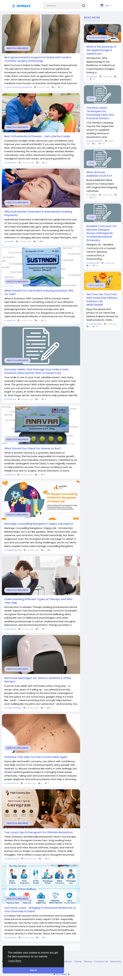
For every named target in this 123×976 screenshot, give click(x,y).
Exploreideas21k (96, 141)
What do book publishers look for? (99, 174)
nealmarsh (12, 162)
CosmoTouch (13, 783)
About (68, 961)
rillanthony (11, 629)
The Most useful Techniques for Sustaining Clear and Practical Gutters (100, 113)
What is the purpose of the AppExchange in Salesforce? (101, 50)
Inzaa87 (10, 241)
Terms (78, 961)
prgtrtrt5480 (94, 263)
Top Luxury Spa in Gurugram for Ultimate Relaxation (38, 832)
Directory (115, 961)
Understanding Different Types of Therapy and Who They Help (38, 601)
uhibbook (93, 195)
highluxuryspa (13, 858)
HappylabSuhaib (14, 550)
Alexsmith (11, 320)
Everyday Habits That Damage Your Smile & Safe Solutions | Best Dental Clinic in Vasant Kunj (36, 371)
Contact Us (101, 961)
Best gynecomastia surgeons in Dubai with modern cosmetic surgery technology (37, 59)
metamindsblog (14, 708)
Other (91, 99)
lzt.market (62, 974)
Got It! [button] (33, 970)
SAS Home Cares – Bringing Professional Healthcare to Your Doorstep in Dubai (40, 909)
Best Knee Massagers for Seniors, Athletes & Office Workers (37, 679)
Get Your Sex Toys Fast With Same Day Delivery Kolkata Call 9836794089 (102, 300)
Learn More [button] (14, 960)
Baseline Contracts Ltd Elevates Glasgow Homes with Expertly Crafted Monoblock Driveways (101, 233)
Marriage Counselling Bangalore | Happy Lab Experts (38, 524)
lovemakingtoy (95, 324)
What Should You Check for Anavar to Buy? (32, 448)
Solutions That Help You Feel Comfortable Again (35, 757)
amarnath (11, 399)
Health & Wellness (17, 48)
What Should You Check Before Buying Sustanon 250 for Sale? (38, 292)
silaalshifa (11, 937)
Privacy (88, 961)
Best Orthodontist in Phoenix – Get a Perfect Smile (37, 136)
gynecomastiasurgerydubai (19, 87)
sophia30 (93, 76)
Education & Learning (98, 38)
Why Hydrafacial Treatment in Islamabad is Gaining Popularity (38, 213)
